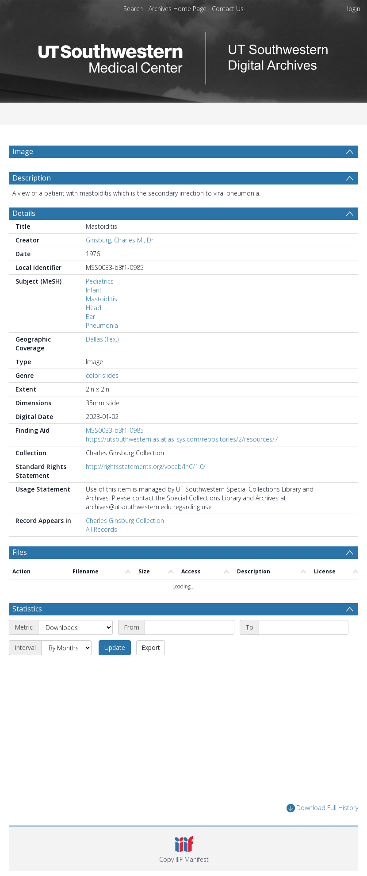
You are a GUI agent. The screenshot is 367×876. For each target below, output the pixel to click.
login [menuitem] (353, 8)
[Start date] (189, 627)
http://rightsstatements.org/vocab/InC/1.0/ (146, 466)
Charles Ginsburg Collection (125, 520)
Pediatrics (100, 281)
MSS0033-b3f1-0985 (115, 430)
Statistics (27, 609)
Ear (90, 316)
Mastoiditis (101, 299)
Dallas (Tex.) (102, 339)
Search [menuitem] (133, 8)
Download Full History (322, 808)
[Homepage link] (183, 56)
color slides (102, 375)
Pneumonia (102, 325)
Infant (94, 290)
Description (31, 178)
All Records (101, 529)
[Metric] (75, 627)
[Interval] (66, 647)
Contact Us (228, 8)
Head (93, 308)
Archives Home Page (177, 8)
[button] (183, 848)
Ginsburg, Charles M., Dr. (120, 240)
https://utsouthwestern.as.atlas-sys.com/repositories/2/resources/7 (182, 439)
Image (22, 151)
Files (19, 552)
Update (114, 647)
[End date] (303, 627)
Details (23, 213)
